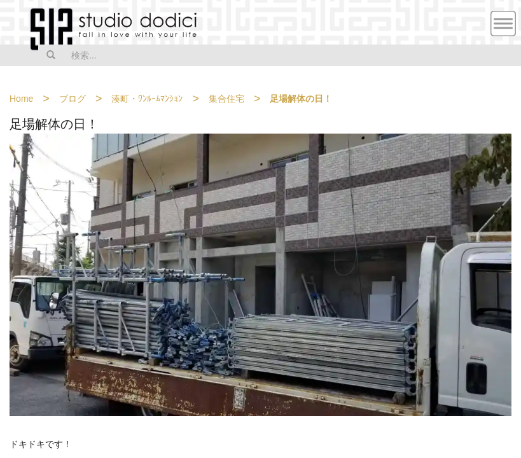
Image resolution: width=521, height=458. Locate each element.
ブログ (72, 99)
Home (21, 99)
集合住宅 (226, 99)
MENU (503, 23)
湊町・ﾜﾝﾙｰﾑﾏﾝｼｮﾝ (147, 99)
